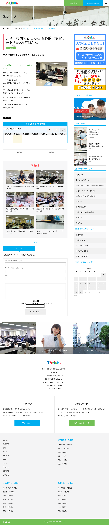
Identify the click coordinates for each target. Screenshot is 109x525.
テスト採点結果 (81, 207)
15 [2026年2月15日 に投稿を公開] (103, 283)
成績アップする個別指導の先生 (86, 196)
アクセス (6, 467)
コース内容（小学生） (65, 444)
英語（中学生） (8, 511)
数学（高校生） (63, 499)
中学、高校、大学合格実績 (85, 212)
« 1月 (75, 295)
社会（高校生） (63, 507)
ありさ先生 (79, 217)
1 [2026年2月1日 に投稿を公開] (103, 274)
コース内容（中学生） (10, 488)
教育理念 (6, 444)
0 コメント (19, 248)
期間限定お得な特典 (81, 111)
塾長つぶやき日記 (82, 256)
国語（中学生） (8, 495)
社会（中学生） (8, 507)
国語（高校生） (63, 495)
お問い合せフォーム (81, 423)
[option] (90, 109)
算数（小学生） (63, 456)
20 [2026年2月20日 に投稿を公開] (94, 288)
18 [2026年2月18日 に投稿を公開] (85, 288)
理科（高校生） (63, 503)
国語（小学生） (63, 452)
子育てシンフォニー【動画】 (85, 191)
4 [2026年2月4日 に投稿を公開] (85, 279)
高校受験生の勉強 (82, 245)
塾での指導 (79, 235)
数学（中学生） (8, 499)
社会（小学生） (63, 464)
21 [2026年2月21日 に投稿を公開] (99, 288)
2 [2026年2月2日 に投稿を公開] (76, 279)
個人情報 (6, 471)
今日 (63, 130)
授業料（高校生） (64, 492)
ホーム (5, 440)
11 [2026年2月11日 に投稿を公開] (85, 283)
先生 (4, 459)
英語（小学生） (63, 460)
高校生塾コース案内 (65, 483)
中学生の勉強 (80, 240)
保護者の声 (79, 175)
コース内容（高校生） (65, 488)
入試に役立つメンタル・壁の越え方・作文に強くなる (90, 186)
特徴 (4, 448)
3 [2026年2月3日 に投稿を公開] (80, 279)
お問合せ (6, 475)
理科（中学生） (8, 503)
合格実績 (6, 455)
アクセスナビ (27, 423)
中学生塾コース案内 (11, 483)
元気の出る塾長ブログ (83, 180)
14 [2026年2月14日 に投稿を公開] (99, 283)
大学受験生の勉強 (82, 251)
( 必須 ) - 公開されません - (15, 268)
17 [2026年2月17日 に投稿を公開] (80, 288)
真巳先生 (79, 223)
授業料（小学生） (64, 448)
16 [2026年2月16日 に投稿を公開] (76, 288)
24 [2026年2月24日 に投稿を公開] (80, 292)
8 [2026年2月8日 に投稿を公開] (103, 279)
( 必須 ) (14, 260)
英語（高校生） (63, 511)
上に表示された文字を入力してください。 (35, 303)
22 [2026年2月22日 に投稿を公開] (103, 288)
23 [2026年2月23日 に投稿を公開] (76, 292)
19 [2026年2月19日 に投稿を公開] (89, 288)
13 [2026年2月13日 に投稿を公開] (94, 283)
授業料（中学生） (9, 492)
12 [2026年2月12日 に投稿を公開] (89, 283)
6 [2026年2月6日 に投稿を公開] (94, 279)
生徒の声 (11, 48)
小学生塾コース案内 (65, 440)
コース (5, 452)
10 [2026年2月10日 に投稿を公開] (80, 283)
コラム (5, 463)
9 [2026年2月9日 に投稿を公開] (76, 283)
